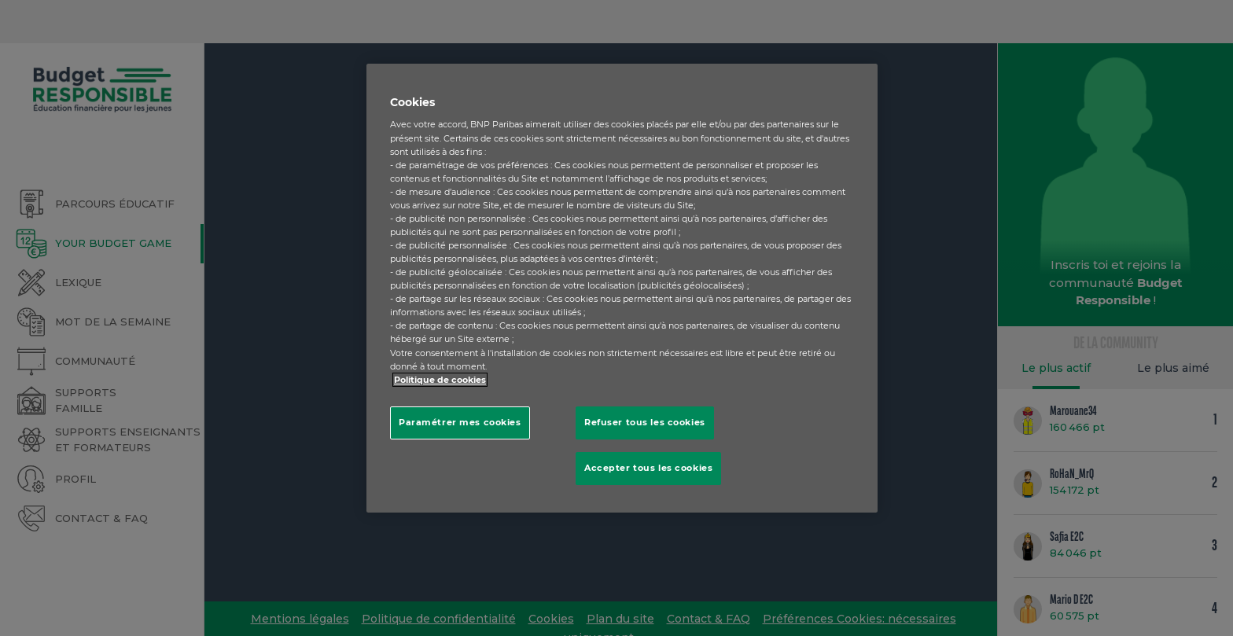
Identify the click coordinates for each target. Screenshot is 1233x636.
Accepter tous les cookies (648, 467)
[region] (622, 288)
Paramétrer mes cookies (460, 422)
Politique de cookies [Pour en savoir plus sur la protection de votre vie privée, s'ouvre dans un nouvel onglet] (440, 379)
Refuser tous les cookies (644, 422)
